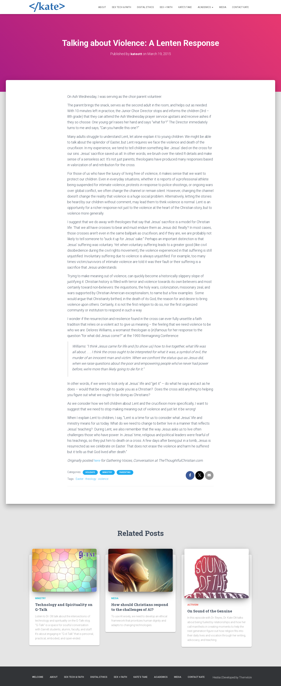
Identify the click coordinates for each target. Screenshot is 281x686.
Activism (192, 604)
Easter (80, 478)
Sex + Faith (166, 7)
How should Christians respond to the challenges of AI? (139, 607)
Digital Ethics (145, 7)
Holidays (90, 472)
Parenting (125, 472)
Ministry (107, 472)
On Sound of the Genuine (209, 611)
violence (103, 478)
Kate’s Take (185, 7)
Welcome (37, 677)
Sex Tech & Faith (121, 7)
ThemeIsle (245, 677)
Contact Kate (240, 7)
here (97, 460)
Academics (205, 7)
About (102, 7)
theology (90, 478)
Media (222, 7)
